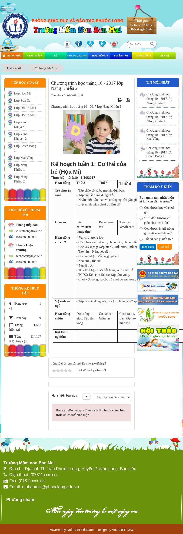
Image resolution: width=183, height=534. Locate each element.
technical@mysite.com (31, 256)
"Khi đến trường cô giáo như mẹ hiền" (155, 220)
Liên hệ (164, 55)
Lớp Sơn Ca (22, 100)
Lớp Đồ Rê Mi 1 (25, 108)
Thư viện (142, 55)
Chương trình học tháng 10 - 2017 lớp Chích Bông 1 (159, 152)
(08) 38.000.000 (26, 237)
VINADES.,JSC (123, 530)
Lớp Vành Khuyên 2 (20, 136)
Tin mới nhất (158, 82)
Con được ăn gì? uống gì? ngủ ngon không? (157, 231)
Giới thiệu (33, 55)
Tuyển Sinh (121, 55)
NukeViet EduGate (80, 530)
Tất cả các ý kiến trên (156, 239)
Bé (55, 55)
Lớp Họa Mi (22, 93)
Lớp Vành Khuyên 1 (20, 124)
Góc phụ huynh (77, 55)
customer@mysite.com (31, 231)
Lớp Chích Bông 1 (25, 148)
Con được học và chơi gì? (157, 210)
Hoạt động (99, 55)
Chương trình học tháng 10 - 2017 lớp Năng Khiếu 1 (159, 117)
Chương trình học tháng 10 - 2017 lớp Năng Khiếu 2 (159, 99)
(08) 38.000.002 (26, 262)
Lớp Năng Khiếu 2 (20, 179)
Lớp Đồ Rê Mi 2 (25, 115)
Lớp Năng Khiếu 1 (20, 167)
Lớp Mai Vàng (23, 158)
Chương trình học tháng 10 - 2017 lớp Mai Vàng (159, 134)
